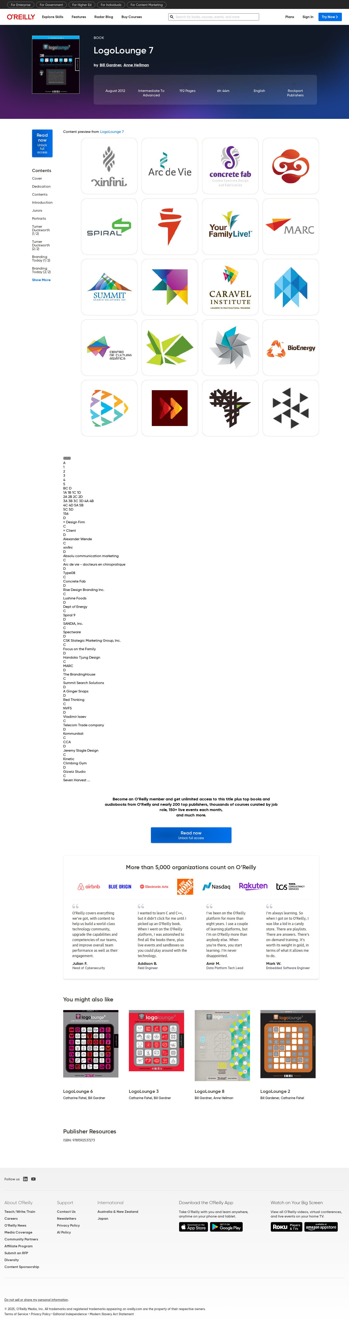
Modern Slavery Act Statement (112, 1314)
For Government (51, 5)
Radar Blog (103, 16)
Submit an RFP (16, 1253)
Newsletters (66, 1218)
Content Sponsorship (21, 1266)
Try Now (330, 16)
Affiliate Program (18, 1246)
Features (79, 16)
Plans (289, 16)
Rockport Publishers (295, 93)
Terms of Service (16, 1314)
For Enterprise (20, 5)
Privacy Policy (68, 1225)
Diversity (11, 1260)
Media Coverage (18, 1232)
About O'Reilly (18, 1202)
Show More (41, 280)
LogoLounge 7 (112, 132)
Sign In (307, 16)
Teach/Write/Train (19, 1211)
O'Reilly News (15, 1225)
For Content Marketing (147, 5)
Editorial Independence (70, 1314)
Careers (11, 1218)
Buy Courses (132, 16)
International (110, 1202)
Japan (102, 1218)
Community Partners (21, 1239)
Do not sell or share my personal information (36, 1300)
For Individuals (111, 5)
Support (65, 1202)
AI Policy (64, 1232)
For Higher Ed (81, 5)
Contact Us (66, 1211)
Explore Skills (52, 16)
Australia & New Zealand (117, 1211)
